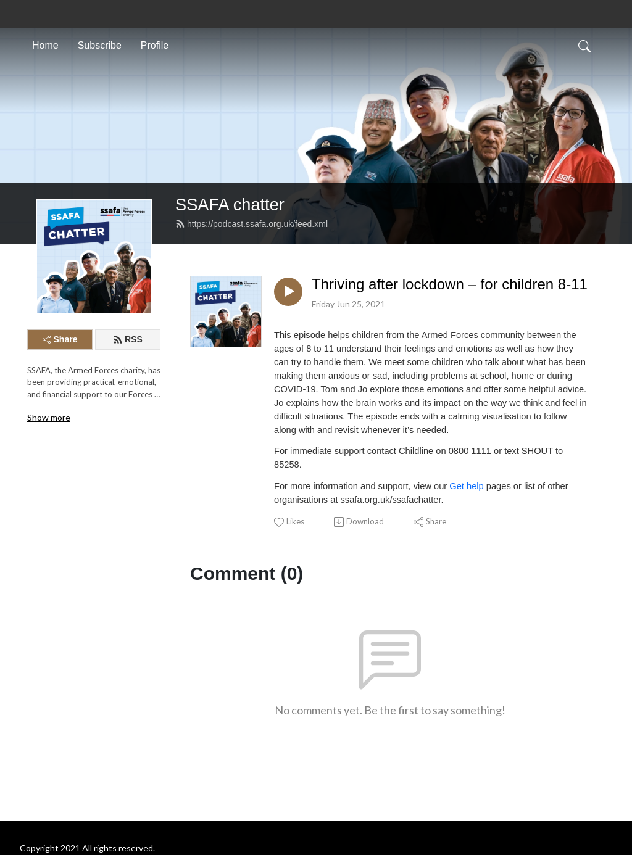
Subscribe (100, 45)
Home (45, 45)
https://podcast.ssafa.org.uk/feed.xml (251, 224)
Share (60, 339)
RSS (128, 339)
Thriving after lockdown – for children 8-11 (450, 284)
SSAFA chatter (230, 204)
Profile (154, 45)
